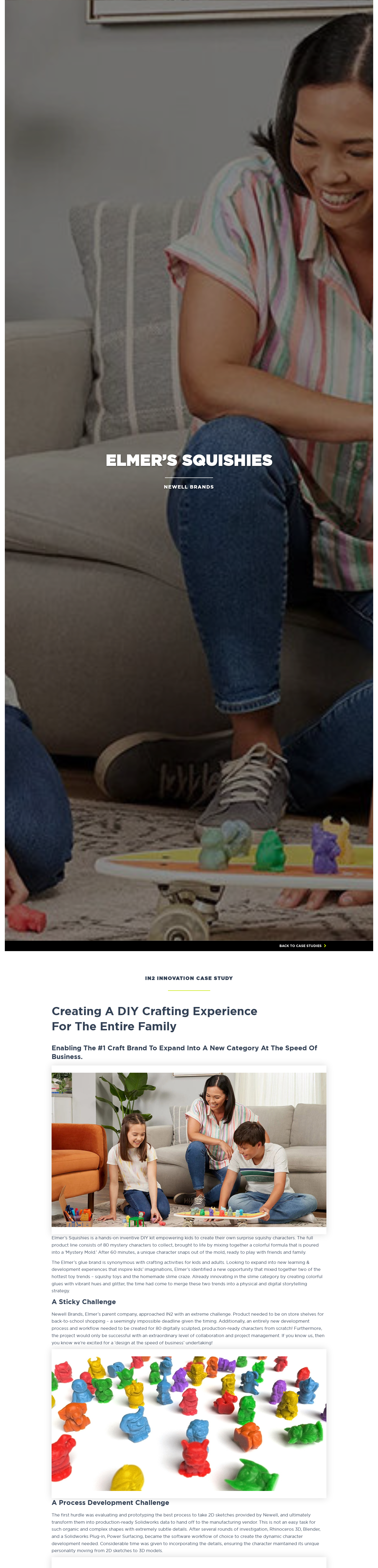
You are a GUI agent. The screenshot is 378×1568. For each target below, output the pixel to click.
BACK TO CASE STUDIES (300, 946)
